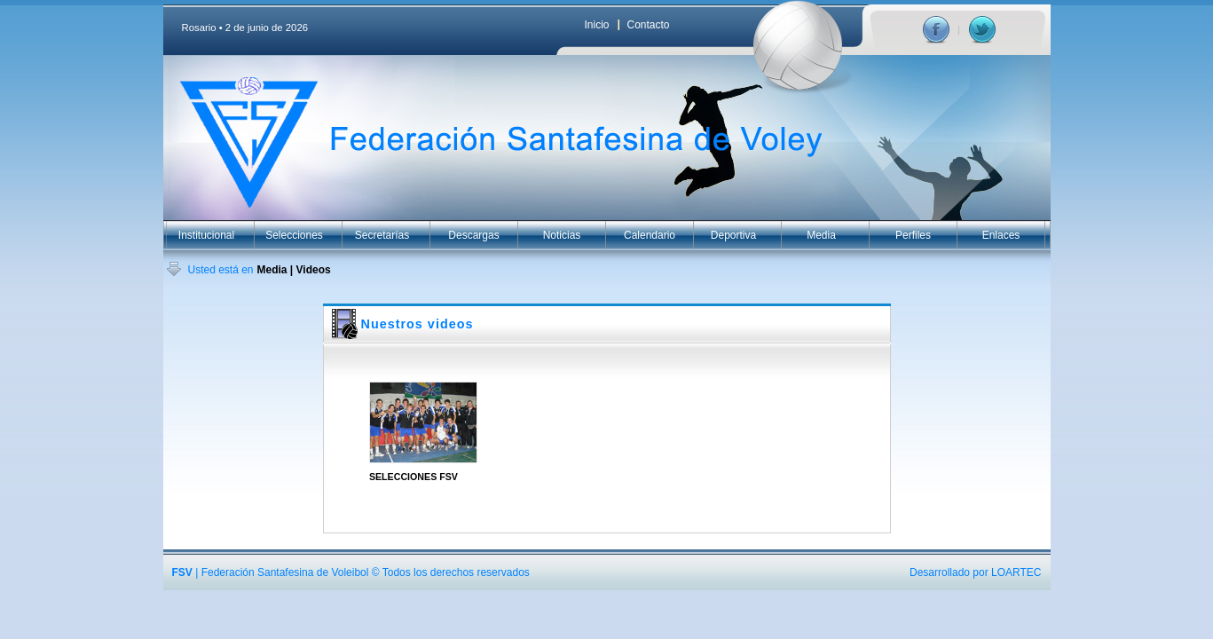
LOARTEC (1016, 572)
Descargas (473, 235)
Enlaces (1001, 235)
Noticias (562, 235)
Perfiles (913, 235)
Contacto (648, 25)
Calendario (649, 235)
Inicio (597, 25)
